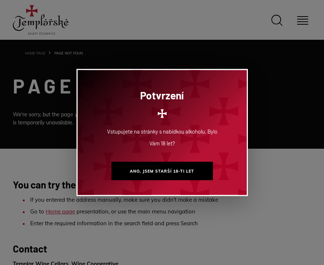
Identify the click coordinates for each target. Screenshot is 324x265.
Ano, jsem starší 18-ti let (162, 171)
